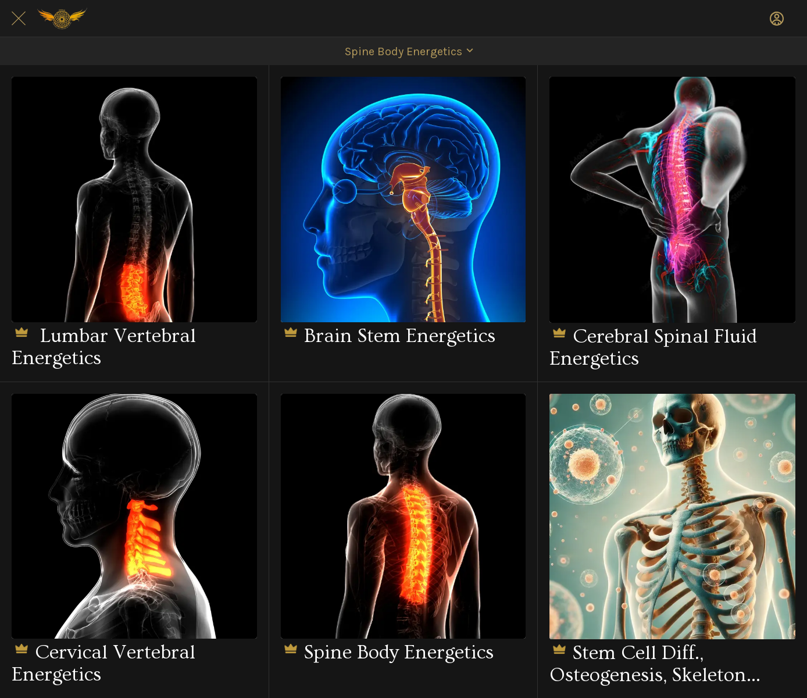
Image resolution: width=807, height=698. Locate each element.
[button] (403, 51)
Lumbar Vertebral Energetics (104, 345)
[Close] (19, 19)
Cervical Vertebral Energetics (103, 662)
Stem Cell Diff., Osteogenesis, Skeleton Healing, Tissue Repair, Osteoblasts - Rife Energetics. (648, 662)
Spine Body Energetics (387, 651)
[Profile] (777, 19)
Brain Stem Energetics (388, 334)
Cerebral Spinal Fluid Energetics (653, 346)
